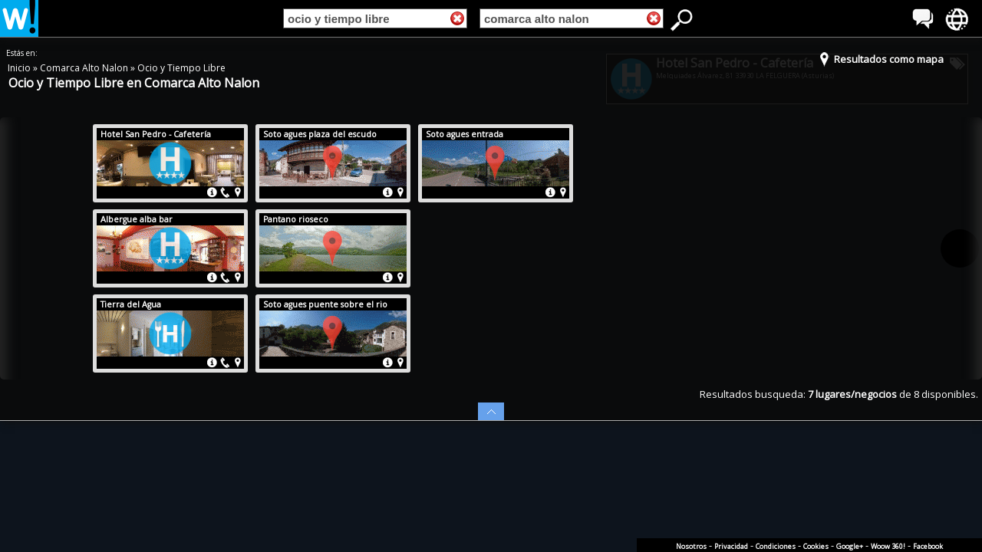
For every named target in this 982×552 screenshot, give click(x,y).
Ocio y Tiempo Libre (181, 67)
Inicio (20, 67)
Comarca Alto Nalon (85, 67)
